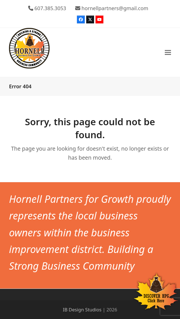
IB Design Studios (82, 309)
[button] (168, 52)
